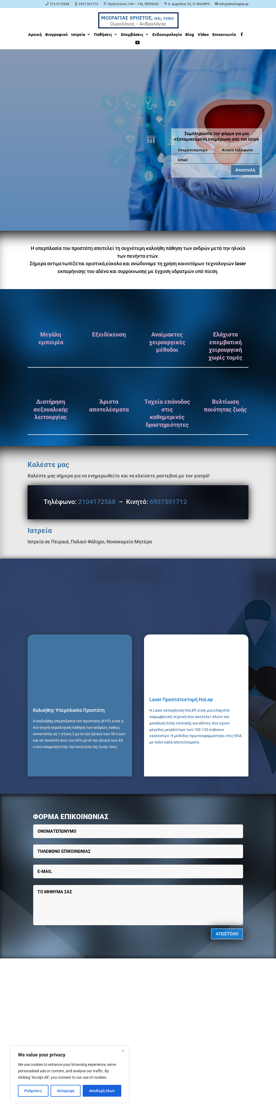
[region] (69, 1074)
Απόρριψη (65, 1091)
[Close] (123, 1050)
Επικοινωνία (224, 34)
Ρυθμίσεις (33, 1091)
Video (203, 34)
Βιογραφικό (56, 34)
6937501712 (168, 502)
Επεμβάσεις (132, 34)
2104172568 (97, 502)
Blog (189, 34)
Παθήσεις (103, 34)
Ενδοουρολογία (167, 34)
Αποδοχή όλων (102, 1091)
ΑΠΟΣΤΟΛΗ (227, 933)
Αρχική (35, 34)
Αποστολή (245, 170)
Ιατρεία (78, 34)
